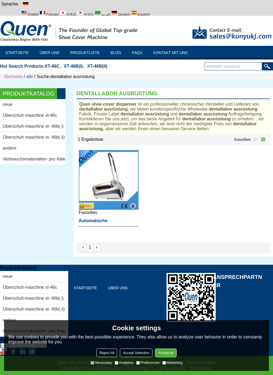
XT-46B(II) (97, 66)
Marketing (172, 363)
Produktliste (84, 52)
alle (29, 76)
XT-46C (52, 66)
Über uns (49, 52)
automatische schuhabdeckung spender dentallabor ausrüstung (106, 222)
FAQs (137, 52)
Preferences (148, 363)
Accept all (165, 353)
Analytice (124, 363)
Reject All (106, 353)
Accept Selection (136, 353)
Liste (255, 139)
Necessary (101, 363)
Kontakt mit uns (170, 52)
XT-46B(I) (73, 66)
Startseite (17, 52)
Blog (116, 52)
